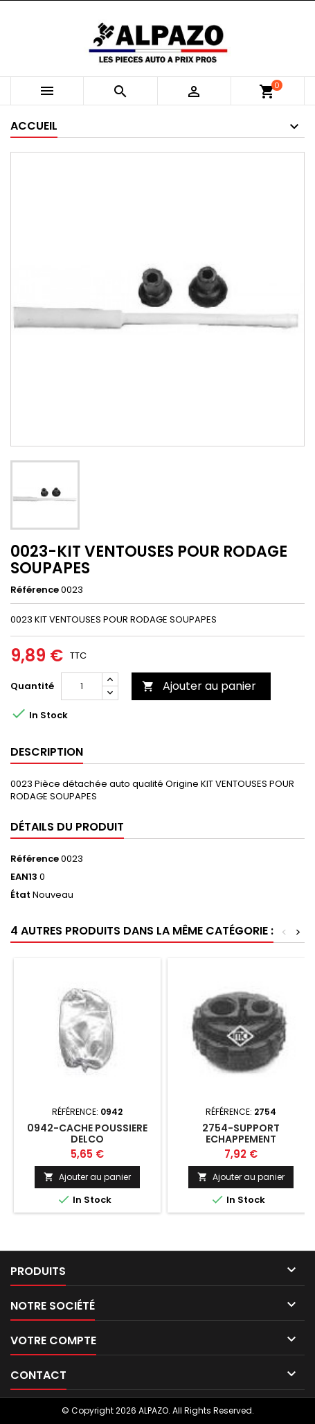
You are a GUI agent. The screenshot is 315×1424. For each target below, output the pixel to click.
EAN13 (23, 877)
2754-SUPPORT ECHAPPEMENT (241, 1133)
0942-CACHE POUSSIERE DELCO (87, 1133)
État (20, 895)
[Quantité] (81, 686)
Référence (34, 590)
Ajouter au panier (199, 686)
